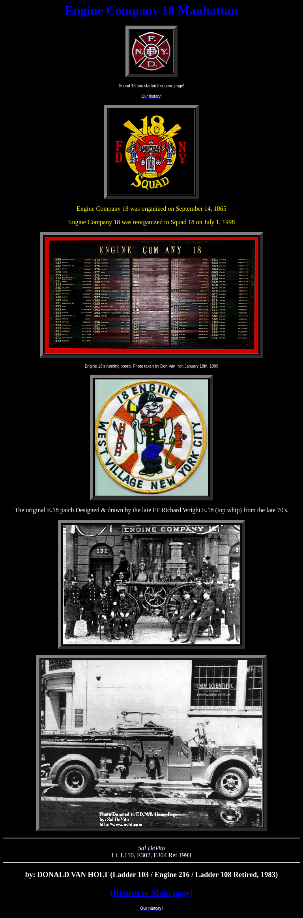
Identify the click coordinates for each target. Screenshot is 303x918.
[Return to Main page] (151, 893)
